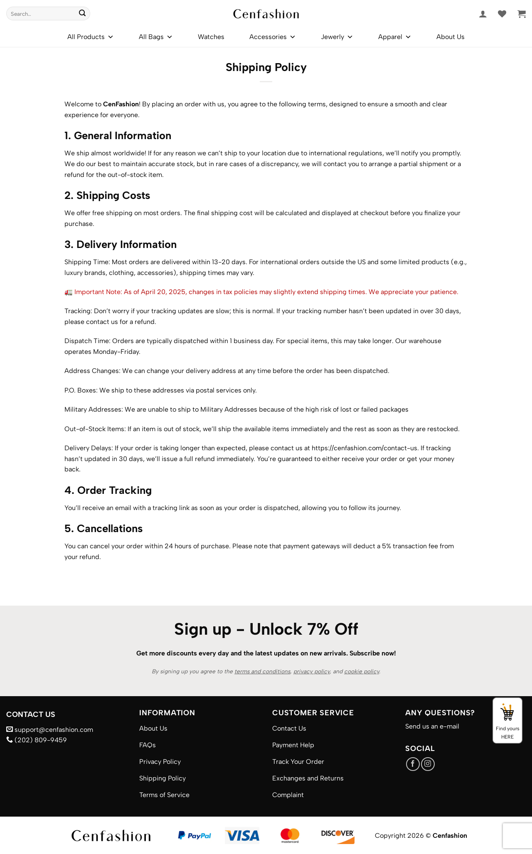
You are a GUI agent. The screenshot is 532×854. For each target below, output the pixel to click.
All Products (90, 37)
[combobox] (48, 13)
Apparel (394, 37)
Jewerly (337, 37)
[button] (483, 14)
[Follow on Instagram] (428, 764)
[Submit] (83, 14)
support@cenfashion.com (49, 730)
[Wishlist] (502, 14)
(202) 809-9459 (36, 740)
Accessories (272, 37)
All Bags (156, 37)
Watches (211, 37)
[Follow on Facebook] (413, 764)
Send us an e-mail (432, 726)
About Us (450, 37)
